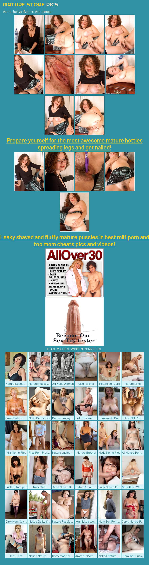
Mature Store (30, 4)
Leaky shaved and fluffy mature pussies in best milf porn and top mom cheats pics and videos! (74, 240)
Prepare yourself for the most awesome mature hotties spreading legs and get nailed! (75, 144)
